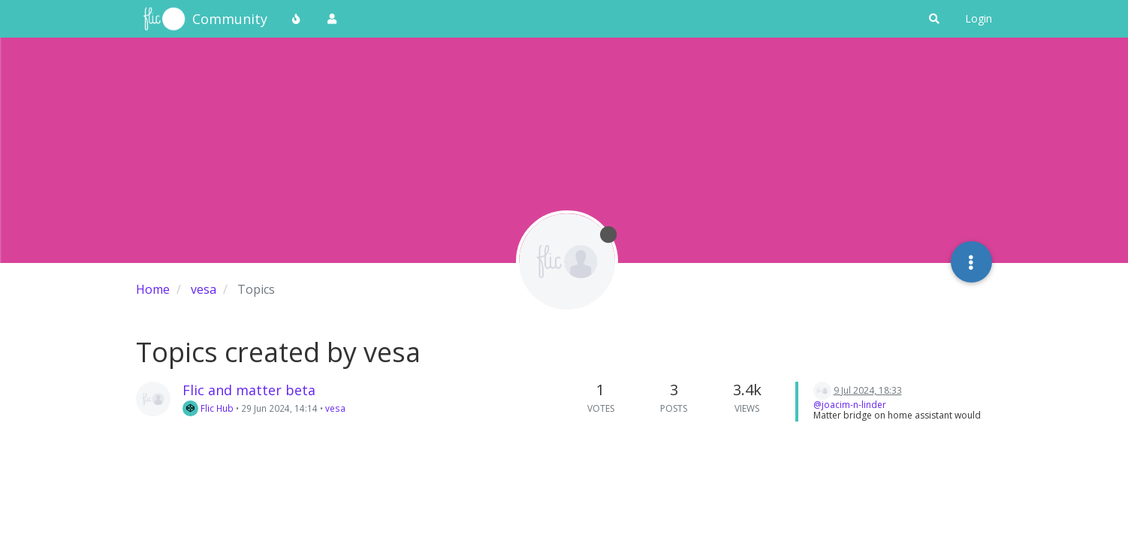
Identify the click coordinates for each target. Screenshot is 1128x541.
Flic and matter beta (248, 390)
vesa (335, 408)
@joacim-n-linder (849, 404)
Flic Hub (208, 408)
